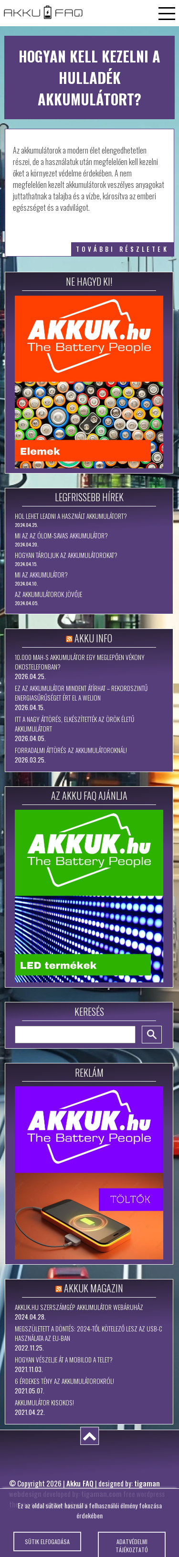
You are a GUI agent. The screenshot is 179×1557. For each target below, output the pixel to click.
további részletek (122, 249)
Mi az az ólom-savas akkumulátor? (61, 535)
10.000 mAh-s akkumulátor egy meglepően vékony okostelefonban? (80, 661)
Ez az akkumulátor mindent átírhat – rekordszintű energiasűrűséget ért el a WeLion (81, 692)
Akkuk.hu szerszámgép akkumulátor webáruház (79, 1307)
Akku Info (93, 638)
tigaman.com (101, 1493)
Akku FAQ (80, 1483)
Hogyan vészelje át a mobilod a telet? (64, 1359)
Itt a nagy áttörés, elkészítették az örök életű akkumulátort (74, 723)
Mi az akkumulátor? (41, 574)
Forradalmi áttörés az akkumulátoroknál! (71, 750)
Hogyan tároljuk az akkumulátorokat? (66, 555)
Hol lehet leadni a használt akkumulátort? (71, 516)
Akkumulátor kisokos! (44, 1402)
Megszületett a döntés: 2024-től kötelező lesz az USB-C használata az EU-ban (88, 1333)
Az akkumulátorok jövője (48, 594)
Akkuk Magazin (93, 1288)
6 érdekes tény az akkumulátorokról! (64, 1381)
